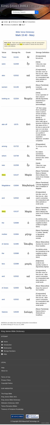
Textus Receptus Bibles (9, 406)
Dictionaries (29, 22)
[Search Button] (36, 12)
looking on (6, 99)
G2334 (16, 99)
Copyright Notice (7, 383)
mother (4, 234)
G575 (16, 124)
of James (5, 244)
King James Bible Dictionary (10, 400)
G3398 (16, 264)
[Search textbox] (23, 12)
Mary (31, 35)
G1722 (16, 146)
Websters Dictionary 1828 (10, 403)
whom (4, 156)
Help (22, 25)
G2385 (16, 244)
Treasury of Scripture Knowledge (12, 409)
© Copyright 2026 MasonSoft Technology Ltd (25, 421)
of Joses (5, 288)
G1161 (16, 57)
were (3, 64)
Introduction (15, 22)
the (3, 223)
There (4, 57)
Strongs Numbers (10, 25)
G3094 (16, 185)
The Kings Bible (6, 393)
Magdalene (6, 185)
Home (5, 22)
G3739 (16, 156)
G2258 (16, 64)
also (3, 75)
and (3, 198)
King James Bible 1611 (9, 397)
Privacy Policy (6, 380)
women (4, 87)
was (3, 165)
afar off (4, 124)
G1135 (16, 87)
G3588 (16, 223)
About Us (4, 371)
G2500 (16, 288)
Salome (5, 312)
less (3, 264)
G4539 (16, 312)
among (4, 146)
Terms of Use (5, 377)
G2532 (16, 75)
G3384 (16, 234)
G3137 (16, 175)
